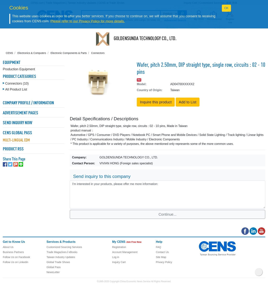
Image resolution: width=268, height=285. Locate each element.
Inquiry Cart (119, 262)
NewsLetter (53, 272)
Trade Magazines (57, 252)
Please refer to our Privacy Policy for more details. (87, 21)
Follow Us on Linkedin (15, 262)
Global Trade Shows (58, 262)
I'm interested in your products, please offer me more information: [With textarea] (167, 194)
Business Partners (13, 252)
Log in (115, 257)
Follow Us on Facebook (16, 257)
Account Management (125, 252)
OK (226, 8)
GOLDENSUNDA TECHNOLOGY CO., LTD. (145, 38)
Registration (119, 247)
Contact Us (162, 252)
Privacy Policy (164, 262)
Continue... (168, 214)
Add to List (188, 102)
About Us (8, 247)
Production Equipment (19, 69)
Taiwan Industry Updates (61, 257)
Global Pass (53, 267)
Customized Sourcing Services (64, 247)
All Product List (16, 89)
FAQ (158, 247)
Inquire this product (156, 102)
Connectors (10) (17, 83)
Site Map (161, 257)
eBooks (73, 252)
